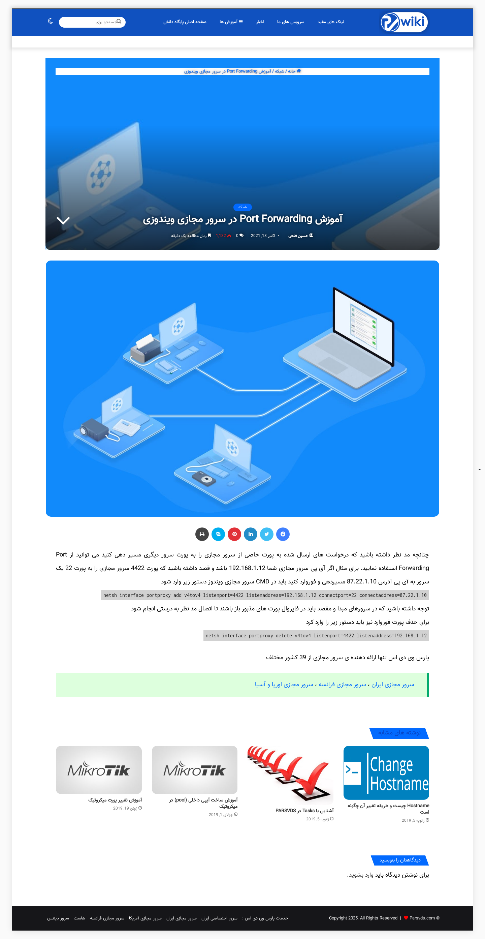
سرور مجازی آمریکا (145, 918)
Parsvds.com (422, 918)
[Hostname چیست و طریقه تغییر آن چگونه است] (386, 773)
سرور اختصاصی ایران (219, 918)
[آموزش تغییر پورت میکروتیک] (99, 770)
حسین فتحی (298, 236)
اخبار (260, 22)
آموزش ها (231, 22)
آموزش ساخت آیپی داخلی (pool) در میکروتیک (203, 804)
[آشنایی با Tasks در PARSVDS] (290, 775)
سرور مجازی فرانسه (342, 685)
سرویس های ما (290, 22)
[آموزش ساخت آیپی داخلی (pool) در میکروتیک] (195, 770)
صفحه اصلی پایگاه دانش (184, 22)
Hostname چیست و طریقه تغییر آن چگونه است (388, 809)
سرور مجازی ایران (392, 685)
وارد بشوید (361, 875)
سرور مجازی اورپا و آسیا (284, 685)
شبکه (279, 71)
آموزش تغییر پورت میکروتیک (115, 800)
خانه (294, 71)
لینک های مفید (331, 22)
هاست (79, 918)
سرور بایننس (58, 918)
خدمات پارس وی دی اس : (265, 918)
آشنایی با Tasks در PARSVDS (304, 811)
